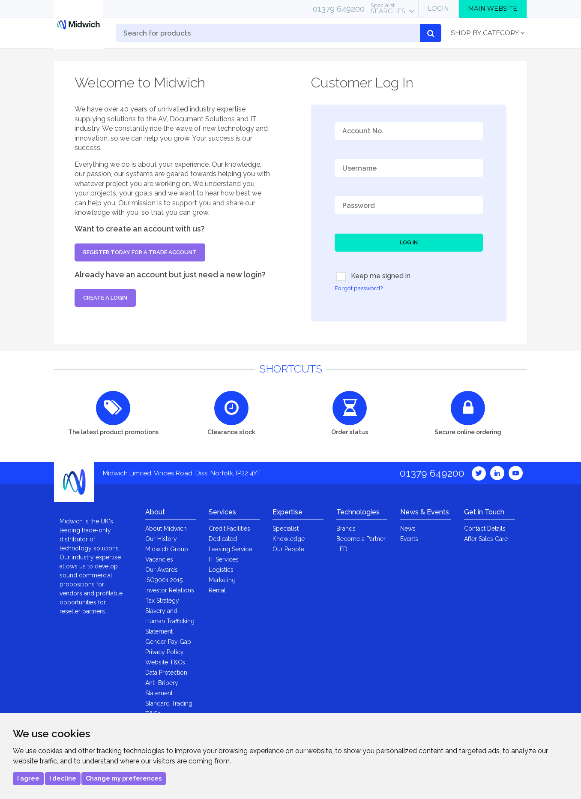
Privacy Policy (164, 652)
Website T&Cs (165, 662)
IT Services (224, 559)
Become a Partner (361, 538)
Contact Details (485, 528)
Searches (388, 8)
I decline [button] (62, 778)
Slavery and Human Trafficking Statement (170, 621)
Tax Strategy (162, 600)
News (408, 528)
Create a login (105, 297)
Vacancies (159, 559)
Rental (217, 590)
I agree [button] (28, 778)
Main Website (492, 8)
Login (438, 8)
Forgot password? (359, 288)
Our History (161, 538)
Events (409, 538)
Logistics (221, 569)
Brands (346, 528)
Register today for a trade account (140, 252)
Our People (288, 549)
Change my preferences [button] (124, 778)
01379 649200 (339, 8)
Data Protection (166, 672)
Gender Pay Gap (168, 641)
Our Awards (161, 569)
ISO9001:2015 (164, 580)
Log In (409, 242)
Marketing (222, 580)
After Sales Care (486, 538)
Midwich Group (166, 549)
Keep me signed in (373, 276)
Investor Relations (169, 590)
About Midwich (166, 528)
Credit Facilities (229, 528)
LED (341, 549)
